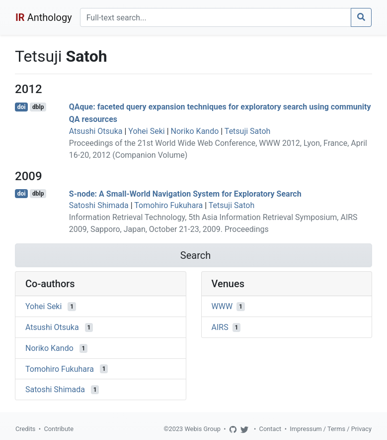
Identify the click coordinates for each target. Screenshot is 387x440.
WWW (222, 306)
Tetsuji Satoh (247, 131)
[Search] (215, 17)
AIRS (220, 327)
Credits (25, 429)
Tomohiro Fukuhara (168, 205)
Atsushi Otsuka (96, 131)
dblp (38, 107)
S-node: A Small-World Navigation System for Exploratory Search (185, 193)
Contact (270, 429)
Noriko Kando (195, 131)
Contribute (59, 429)
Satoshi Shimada (99, 205)
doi (21, 107)
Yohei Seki (146, 131)
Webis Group (202, 429)
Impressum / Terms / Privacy (331, 429)
